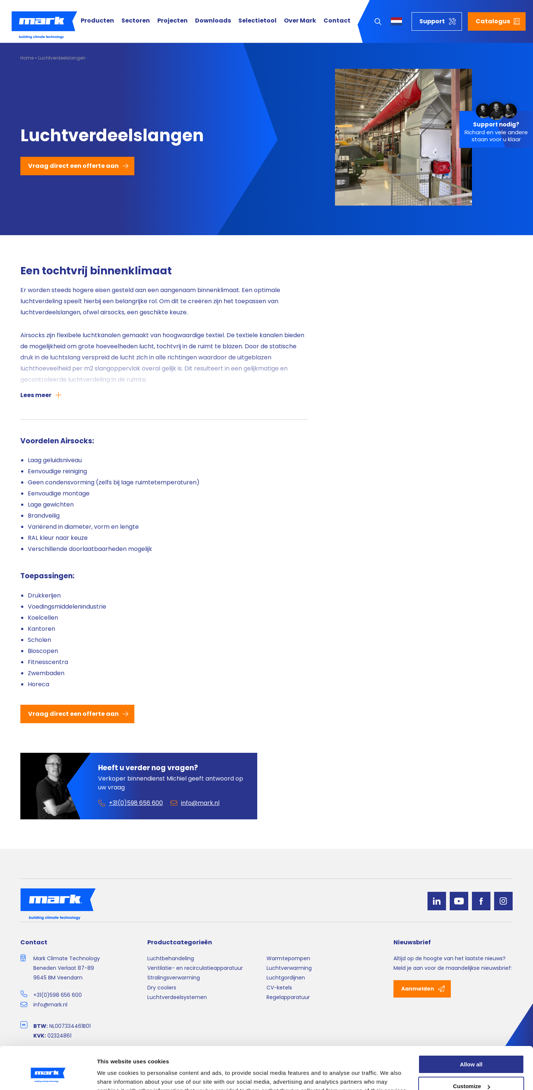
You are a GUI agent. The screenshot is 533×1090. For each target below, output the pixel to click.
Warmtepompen (288, 958)
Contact (337, 21)
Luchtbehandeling (170, 958)
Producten (97, 21)
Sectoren (135, 21)
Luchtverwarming (289, 968)
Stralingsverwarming (173, 977)
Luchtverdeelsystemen (177, 997)
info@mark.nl (50, 1004)
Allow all (471, 1029)
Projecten (172, 21)
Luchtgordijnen (285, 977)
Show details (114, 1075)
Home (27, 58)
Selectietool (257, 21)
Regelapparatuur (288, 997)
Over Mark (300, 21)
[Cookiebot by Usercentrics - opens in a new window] (48, 1075)
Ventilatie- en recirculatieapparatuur (195, 968)
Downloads (213, 21)
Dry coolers (161, 987)
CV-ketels (279, 987)
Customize (471, 1050)
